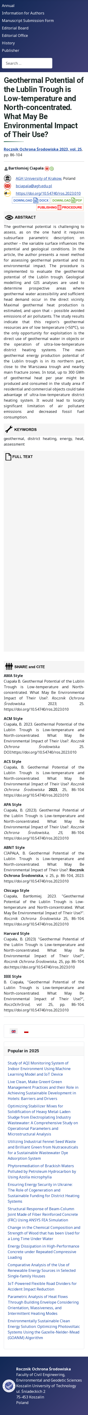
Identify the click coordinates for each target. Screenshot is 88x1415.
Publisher (10, 50)
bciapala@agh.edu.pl (34, 185)
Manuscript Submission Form (28, 20)
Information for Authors (23, 13)
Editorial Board (15, 28)
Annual (8, 5)
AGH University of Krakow (38, 178)
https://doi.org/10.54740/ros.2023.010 (48, 193)
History (8, 43)
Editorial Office (15, 35)
